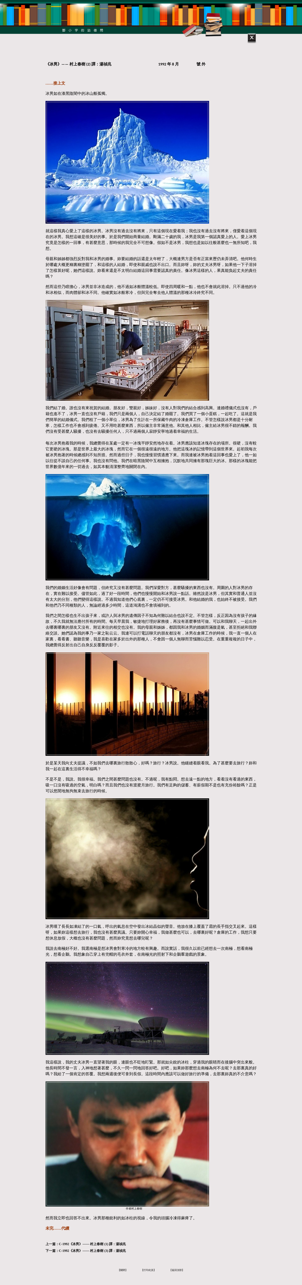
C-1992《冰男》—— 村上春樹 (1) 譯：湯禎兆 (92, 1244)
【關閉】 (123, 1270)
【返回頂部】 (176, 1270)
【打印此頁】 (148, 1270)
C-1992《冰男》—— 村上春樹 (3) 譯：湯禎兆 (92, 1250)
